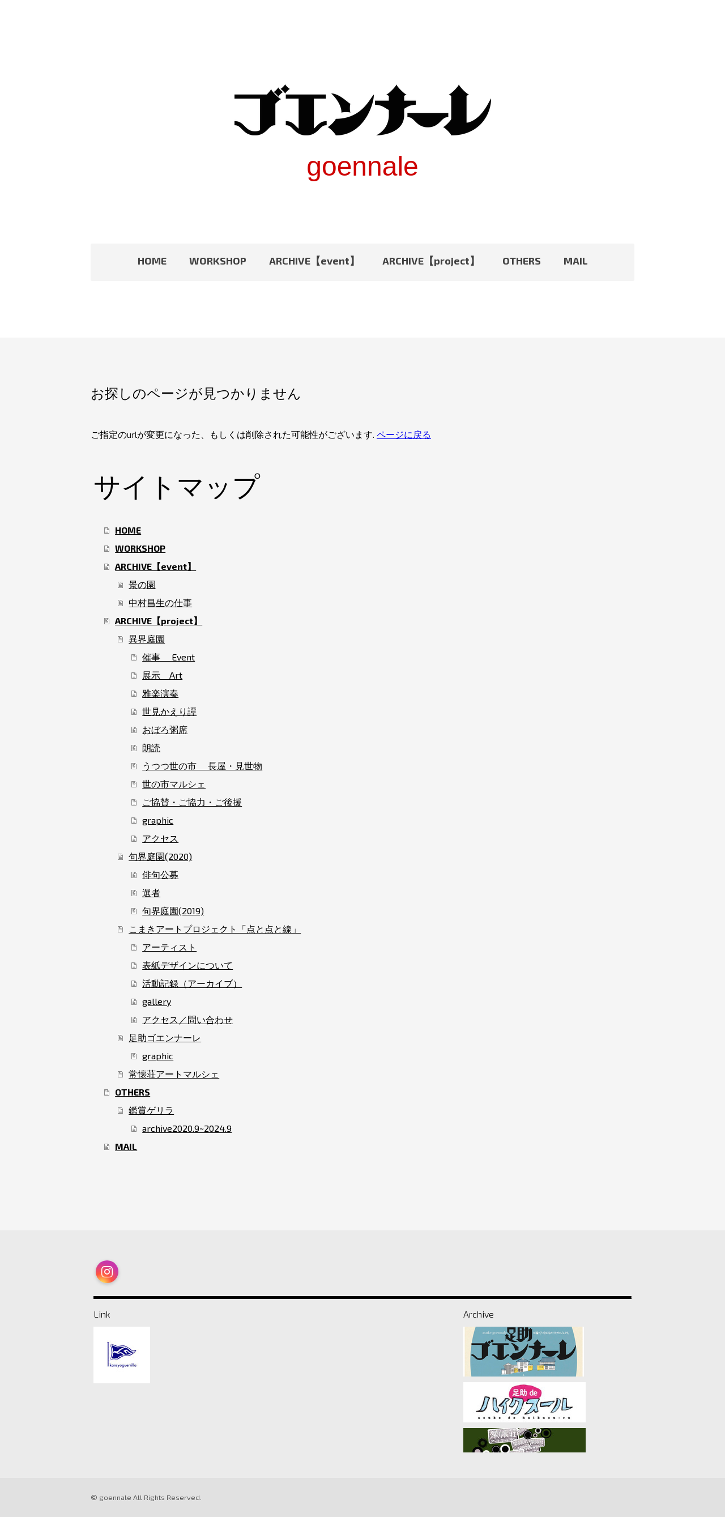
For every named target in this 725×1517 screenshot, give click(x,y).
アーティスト (169, 946)
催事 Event (168, 656)
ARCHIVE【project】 (431, 260)
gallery (156, 1001)
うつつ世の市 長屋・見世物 (202, 765)
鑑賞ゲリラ (151, 1110)
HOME (152, 260)
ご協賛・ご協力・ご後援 (192, 801)
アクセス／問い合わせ (187, 1019)
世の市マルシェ (174, 783)
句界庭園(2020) (160, 856)
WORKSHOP (217, 260)
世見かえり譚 (169, 711)
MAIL (576, 260)
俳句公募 (160, 874)
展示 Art (162, 675)
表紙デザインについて (187, 965)
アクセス (160, 838)
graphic (157, 820)
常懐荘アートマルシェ (174, 1073)
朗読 (151, 747)
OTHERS (521, 260)
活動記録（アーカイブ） (192, 983)
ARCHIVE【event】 (314, 260)
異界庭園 (147, 638)
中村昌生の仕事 (160, 602)
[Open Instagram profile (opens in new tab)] (107, 1271)
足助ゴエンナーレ (165, 1037)
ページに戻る (404, 434)
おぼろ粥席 (164, 729)
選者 (151, 892)
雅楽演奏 (160, 693)
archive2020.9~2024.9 (187, 1128)
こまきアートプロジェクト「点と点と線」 (215, 928)
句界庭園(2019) (173, 910)
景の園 (142, 584)
